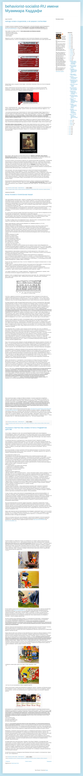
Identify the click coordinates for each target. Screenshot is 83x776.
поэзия (35, 423)
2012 (70, 132)
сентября (71, 53)
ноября (71, 50)
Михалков (22, 758)
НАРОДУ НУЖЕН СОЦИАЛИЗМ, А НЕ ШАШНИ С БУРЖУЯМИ (25, 21)
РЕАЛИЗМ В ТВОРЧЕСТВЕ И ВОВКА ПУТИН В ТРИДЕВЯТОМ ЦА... (73, 71)
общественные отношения (28, 758)
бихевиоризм (11, 423)
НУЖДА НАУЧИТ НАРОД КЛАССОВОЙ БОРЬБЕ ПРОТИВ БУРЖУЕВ (73, 100)
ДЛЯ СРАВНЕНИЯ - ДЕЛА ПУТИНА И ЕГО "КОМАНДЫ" (73, 88)
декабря (71, 49)
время (14, 423)
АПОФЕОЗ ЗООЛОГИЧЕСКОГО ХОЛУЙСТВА (73, 77)
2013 (70, 131)
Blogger (46, 770)
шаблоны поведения (43, 758)
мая (71, 59)
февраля (71, 123)
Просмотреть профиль (60, 71)
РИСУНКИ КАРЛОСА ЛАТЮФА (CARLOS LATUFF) (74, 96)
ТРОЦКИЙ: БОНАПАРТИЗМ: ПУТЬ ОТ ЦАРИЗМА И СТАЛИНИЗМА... (73, 111)
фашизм (48, 189)
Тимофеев (38, 758)
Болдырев (10, 189)
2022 (70, 40)
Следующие (8, 761)
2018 (70, 46)
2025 (70, 35)
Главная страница (28, 761)
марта (71, 121)
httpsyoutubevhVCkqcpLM (11, 28)
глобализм (19, 189)
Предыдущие (49, 761)
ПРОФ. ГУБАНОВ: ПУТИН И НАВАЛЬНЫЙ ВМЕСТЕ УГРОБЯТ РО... (74, 116)
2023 (70, 38)
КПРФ (37, 189)
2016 (70, 126)
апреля (71, 120)
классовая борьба (33, 189)
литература (18, 758)
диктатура (23, 189)
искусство (14, 758)
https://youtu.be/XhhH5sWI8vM (39, 519)
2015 (70, 128)
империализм (27, 189)
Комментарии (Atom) (15, 763)
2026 (70, 34)
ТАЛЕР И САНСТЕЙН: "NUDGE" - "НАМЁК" (74, 85)
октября (71, 52)
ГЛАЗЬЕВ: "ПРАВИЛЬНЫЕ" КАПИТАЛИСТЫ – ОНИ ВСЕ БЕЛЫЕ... (73, 106)
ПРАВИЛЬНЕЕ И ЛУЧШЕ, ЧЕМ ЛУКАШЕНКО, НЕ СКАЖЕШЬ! (73, 92)
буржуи (13, 189)
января (71, 124)
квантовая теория (18, 423)
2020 (70, 43)
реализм (34, 758)
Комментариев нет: (21, 187)
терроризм (45, 189)
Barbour (42, 423)
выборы (16, 189)
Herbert (45, 423)
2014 (70, 129)
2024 (70, 37)
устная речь (39, 423)
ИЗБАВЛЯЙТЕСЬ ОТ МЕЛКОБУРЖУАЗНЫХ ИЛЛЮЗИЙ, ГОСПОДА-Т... (74, 81)
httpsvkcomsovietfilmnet (10, 520)
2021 (70, 41)
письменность (32, 423)
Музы (22, 423)
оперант (25, 423)
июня (71, 58)
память (28, 423)
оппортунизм (41, 189)
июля (71, 56)
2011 (70, 134)
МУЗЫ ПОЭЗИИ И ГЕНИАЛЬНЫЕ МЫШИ (19, 194)
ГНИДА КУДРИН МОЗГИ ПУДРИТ (73, 75)
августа (71, 55)
